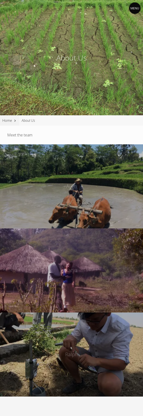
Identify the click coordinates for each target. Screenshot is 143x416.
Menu (135, 8)
